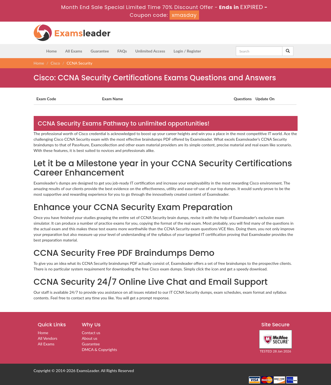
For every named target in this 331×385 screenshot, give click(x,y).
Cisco (55, 63)
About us (89, 338)
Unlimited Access (150, 51)
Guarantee (100, 51)
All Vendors (48, 338)
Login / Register (187, 51)
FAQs (122, 51)
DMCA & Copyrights (99, 349)
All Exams (73, 51)
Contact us (91, 332)
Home (51, 51)
